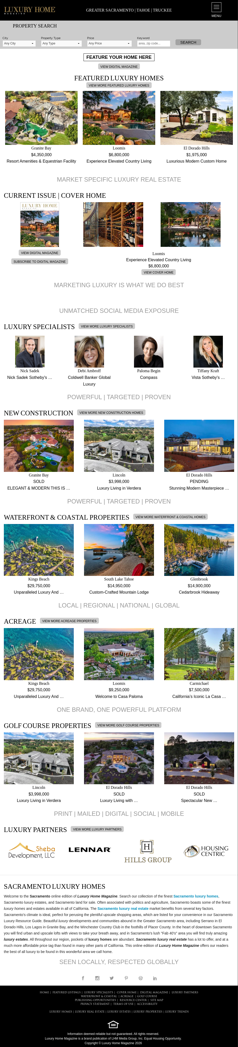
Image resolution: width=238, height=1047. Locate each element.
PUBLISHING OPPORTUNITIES (95, 1000)
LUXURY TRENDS (177, 1012)
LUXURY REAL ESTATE (90, 1012)
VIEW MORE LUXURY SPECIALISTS (107, 326)
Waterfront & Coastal (99, 996)
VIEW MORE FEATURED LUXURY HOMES (119, 85)
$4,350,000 (41, 155)
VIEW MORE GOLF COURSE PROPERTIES (128, 725)
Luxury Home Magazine (61, 1038)
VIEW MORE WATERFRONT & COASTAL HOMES (170, 517)
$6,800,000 (119, 155)
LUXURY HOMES (60, 1012)
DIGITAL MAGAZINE (154, 992)
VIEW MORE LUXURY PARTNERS (97, 829)
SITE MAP (156, 1000)
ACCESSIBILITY (147, 1004)
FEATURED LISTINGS (67, 992)
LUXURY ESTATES (119, 1012)
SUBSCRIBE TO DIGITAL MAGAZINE (40, 262)
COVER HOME (127, 992)
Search (188, 42)
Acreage (126, 996)
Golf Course (147, 996)
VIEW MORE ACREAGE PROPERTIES (69, 621)
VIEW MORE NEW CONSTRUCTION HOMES (111, 413)
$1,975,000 (196, 155)
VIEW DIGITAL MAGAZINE (119, 67)
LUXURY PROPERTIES (147, 1012)
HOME (44, 992)
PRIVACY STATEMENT (95, 1004)
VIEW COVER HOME (158, 272)
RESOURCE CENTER (133, 1000)
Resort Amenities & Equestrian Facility (41, 161)
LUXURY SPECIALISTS (98, 992)
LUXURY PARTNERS (185, 992)
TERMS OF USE (123, 1004)
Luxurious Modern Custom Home (197, 161)
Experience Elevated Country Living (119, 161)
